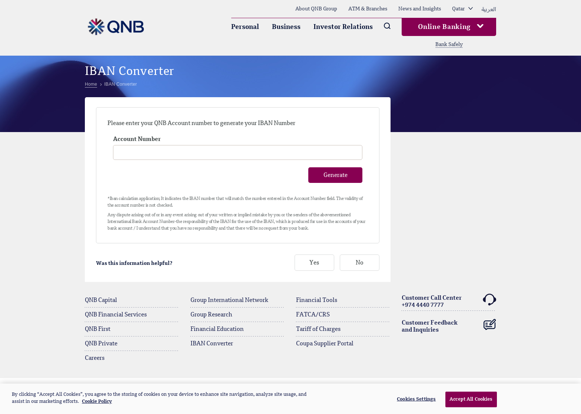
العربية (488, 8)
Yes (314, 263)
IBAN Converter (211, 344)
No (359, 263)
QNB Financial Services (116, 315)
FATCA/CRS (313, 315)
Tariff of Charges (318, 329)
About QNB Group (316, 9)
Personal (245, 27)
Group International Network (229, 300)
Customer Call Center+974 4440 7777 (449, 300)
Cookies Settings (416, 399)
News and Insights (419, 9)
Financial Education (217, 329)
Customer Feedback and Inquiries (449, 325)
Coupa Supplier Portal (324, 344)
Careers (94, 358)
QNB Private (101, 344)
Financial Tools (316, 300)
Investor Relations (343, 27)
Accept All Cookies (470, 399)
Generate (335, 175)
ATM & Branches (367, 9)
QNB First (97, 329)
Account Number (137, 139)
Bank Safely (449, 44)
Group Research (211, 315)
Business (286, 27)
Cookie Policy (97, 401)
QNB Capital (101, 300)
